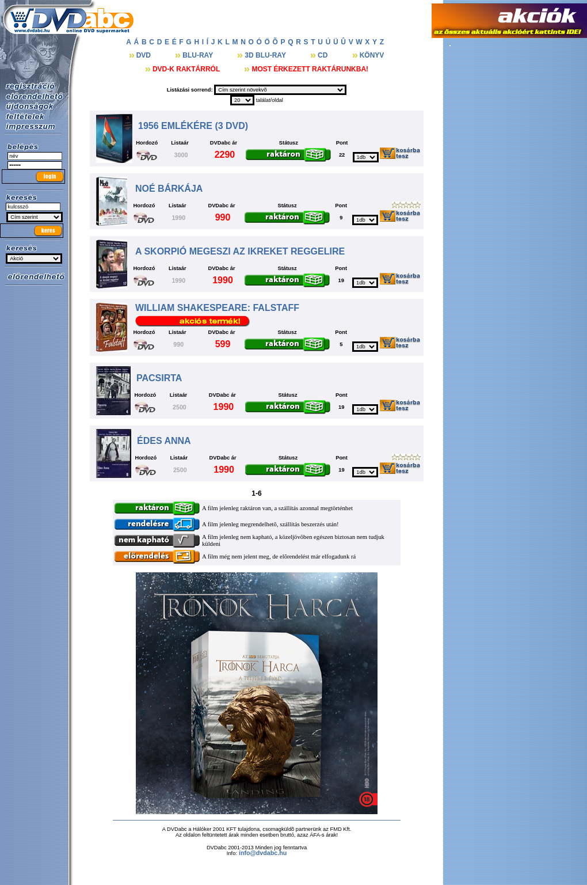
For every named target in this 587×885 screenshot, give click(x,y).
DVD (144, 55)
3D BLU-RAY (266, 55)
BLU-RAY (198, 55)
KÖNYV (372, 55)
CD (324, 55)
